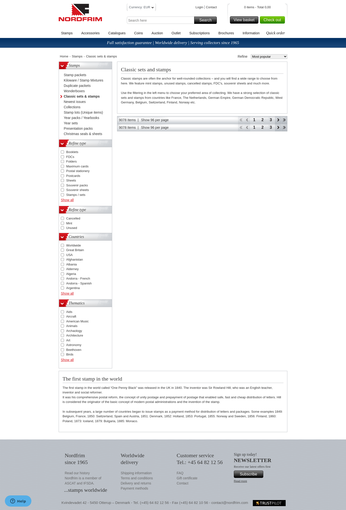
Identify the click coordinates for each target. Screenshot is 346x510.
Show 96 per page (155, 120)
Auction (157, 33)
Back (247, 120)
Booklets (72, 152)
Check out (273, 20)
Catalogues (117, 33)
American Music (77, 321)
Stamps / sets (75, 195)
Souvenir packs (77, 185)
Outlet (176, 33)
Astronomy (73, 345)
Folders (71, 161)
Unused (71, 228)
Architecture (74, 335)
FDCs (70, 157)
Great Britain (75, 250)
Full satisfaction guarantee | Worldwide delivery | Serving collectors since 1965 (173, 42)
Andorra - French (78, 278)
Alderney (72, 269)
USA (69, 255)
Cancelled (73, 218)
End (284, 120)
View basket (245, 20)
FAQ (180, 473)
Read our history (77, 473)
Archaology (74, 331)
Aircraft (71, 316)
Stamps (67, 33)
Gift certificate (187, 478)
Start (241, 120)
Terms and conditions (137, 478)
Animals (71, 326)
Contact (211, 7)
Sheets (71, 180)
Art (68, 340)
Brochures (226, 33)
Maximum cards (77, 166)
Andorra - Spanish (79, 283)
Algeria (71, 274)
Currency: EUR (141, 8)
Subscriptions (199, 33)
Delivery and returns (136, 483)
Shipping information (136, 473)
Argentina (73, 288)
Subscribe (251, 474)
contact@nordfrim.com (229, 503)
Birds (69, 354)
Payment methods (134, 488)
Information (251, 33)
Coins (138, 33)
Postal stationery (78, 171)
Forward (278, 120)
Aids (69, 312)
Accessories (90, 33)
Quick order (275, 33)
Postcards (73, 176)
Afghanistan (74, 259)
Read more (240, 481)
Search (207, 20)
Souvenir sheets (77, 190)
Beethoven (73, 350)
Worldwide (73, 245)
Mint (69, 223)
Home (64, 56)
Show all (67, 200)
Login (199, 7)
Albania (71, 264)
